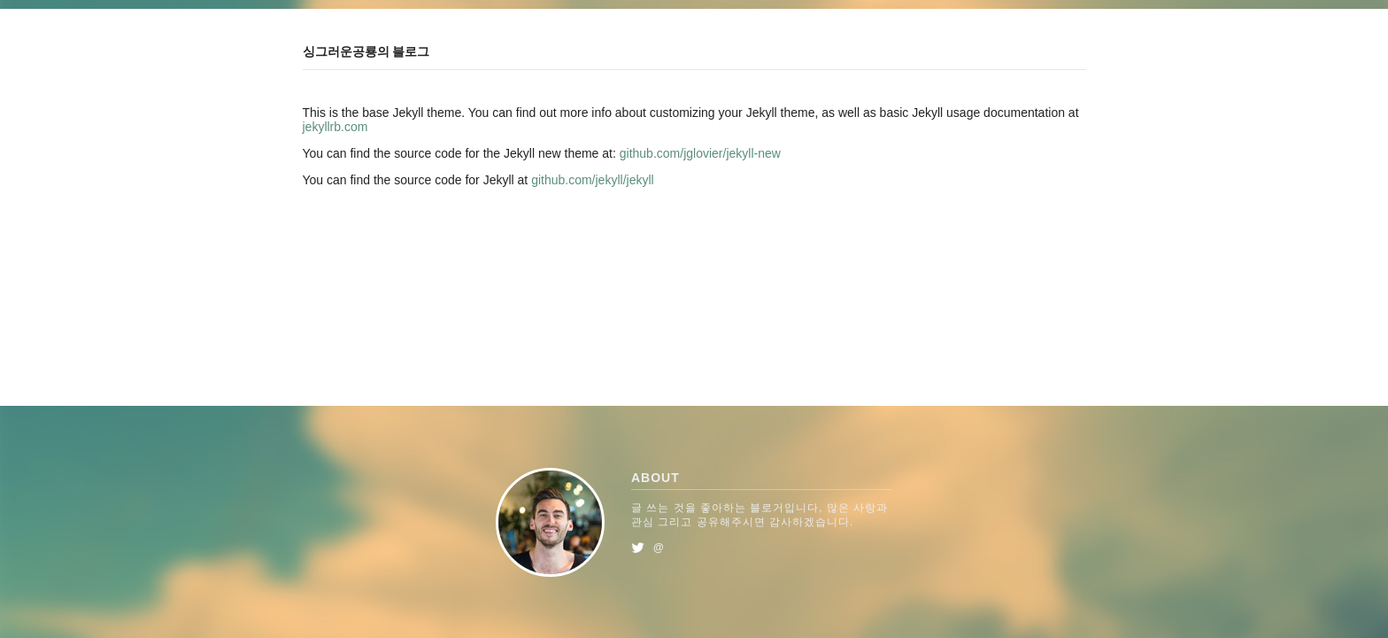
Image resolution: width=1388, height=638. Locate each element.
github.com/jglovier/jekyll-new (700, 153)
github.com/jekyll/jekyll (592, 180)
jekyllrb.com (335, 127)
